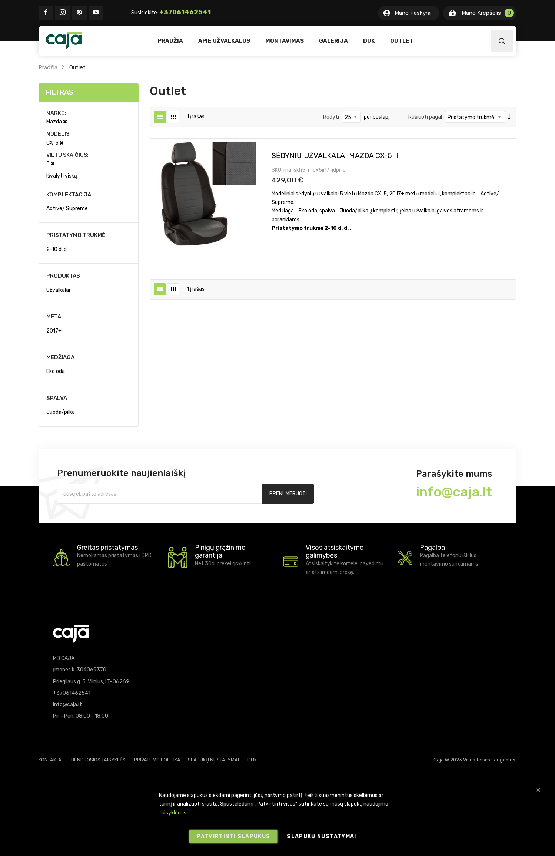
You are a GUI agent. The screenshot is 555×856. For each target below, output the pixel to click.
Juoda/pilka (60, 412)
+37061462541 (185, 12)
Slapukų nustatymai (213, 760)
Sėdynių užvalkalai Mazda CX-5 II (335, 155)
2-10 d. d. (57, 249)
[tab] (89, 92)
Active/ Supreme (67, 208)
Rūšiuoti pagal (425, 117)
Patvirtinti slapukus (233, 836)
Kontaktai (51, 760)
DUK (252, 760)
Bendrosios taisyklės (98, 760)
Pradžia (48, 67)
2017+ (54, 331)
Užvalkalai (58, 290)
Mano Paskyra (413, 13)
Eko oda (55, 371)
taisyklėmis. (173, 813)
